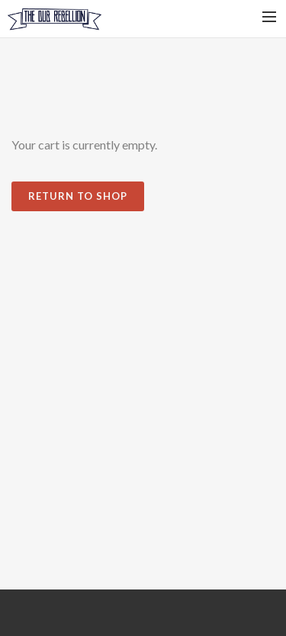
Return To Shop (77, 196)
